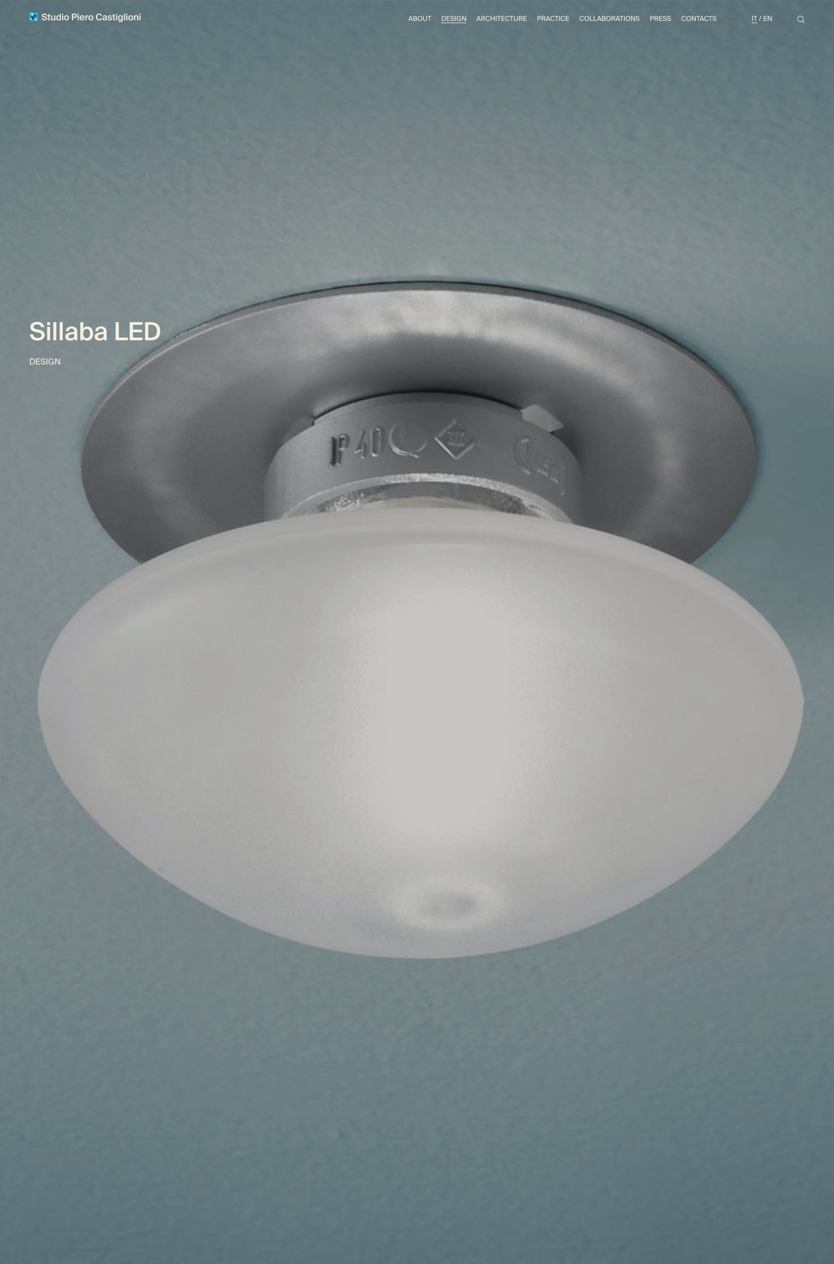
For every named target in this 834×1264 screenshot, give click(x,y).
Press (660, 18)
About (419, 18)
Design (453, 18)
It (754, 18)
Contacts (699, 18)
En (767, 18)
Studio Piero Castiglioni (85, 17)
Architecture (502, 18)
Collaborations (609, 18)
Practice (553, 18)
